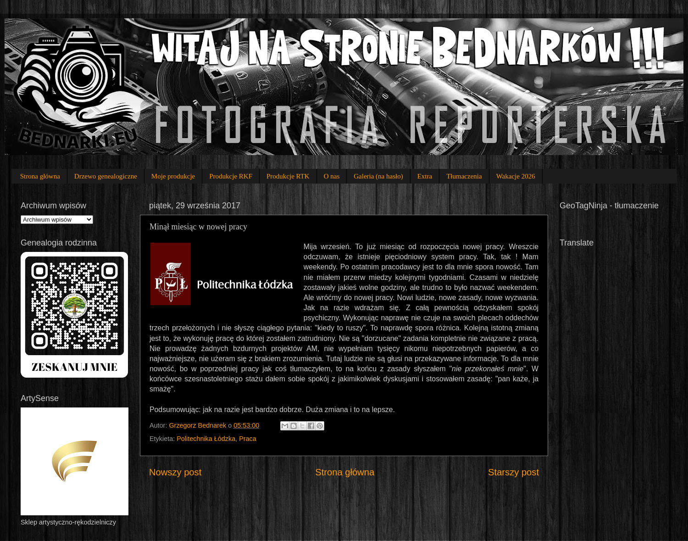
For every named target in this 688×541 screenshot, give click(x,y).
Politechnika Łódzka (206, 438)
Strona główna (40, 176)
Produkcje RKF (230, 176)
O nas (332, 176)
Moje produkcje (173, 176)
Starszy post (513, 472)
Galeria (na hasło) (378, 176)
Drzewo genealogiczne (105, 176)
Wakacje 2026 (515, 176)
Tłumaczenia (464, 176)
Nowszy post (175, 472)
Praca (247, 438)
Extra (424, 176)
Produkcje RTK (288, 176)
